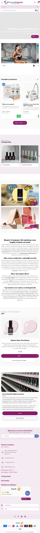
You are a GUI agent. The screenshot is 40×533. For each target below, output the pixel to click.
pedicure (14, 250)
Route (20, 413)
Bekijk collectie (20, 123)
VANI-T (19, 295)
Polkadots (24, 295)
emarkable (31, 532)
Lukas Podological (12, 296)
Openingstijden (20, 418)
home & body (29, 250)
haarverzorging (5, 251)
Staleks (34, 295)
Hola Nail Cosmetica (19, 293)
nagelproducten (7, 250)
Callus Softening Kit (8, 104)
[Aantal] (14, 116)
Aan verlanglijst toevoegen (24, 360)
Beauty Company (30, 293)
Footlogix (5, 296)
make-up (23, 250)
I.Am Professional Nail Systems (20, 291)
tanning (18, 250)
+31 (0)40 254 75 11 (9, 458)
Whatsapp (14, 270)
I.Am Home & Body (8, 293)
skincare (35, 250)
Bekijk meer (26, 499)
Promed (21, 296)
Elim (38, 295)
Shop (27, 356)
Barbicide (29, 295)
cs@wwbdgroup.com (9, 467)
